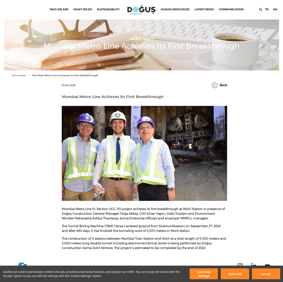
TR (267, 9)
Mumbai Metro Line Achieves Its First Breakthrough (113, 96)
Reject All (234, 274)
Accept (266, 274)
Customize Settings (204, 274)
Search (260, 9)
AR (275, 9)
